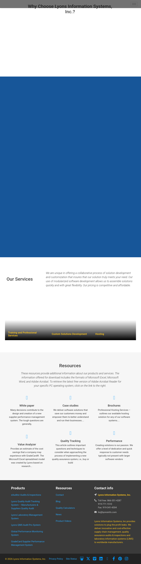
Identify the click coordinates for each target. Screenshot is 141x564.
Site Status (71, 558)
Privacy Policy (56, 558)
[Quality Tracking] (70, 433)
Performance (114, 441)
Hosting (99, 334)
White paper (26, 405)
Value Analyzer (27, 444)
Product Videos (63, 521)
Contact (60, 495)
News (59, 514)
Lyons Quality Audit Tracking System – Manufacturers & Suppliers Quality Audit (25, 505)
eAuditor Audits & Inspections (26, 495)
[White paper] (26, 397)
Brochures (114, 405)
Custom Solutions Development (69, 334)
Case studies (71, 405)
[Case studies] (70, 397)
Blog (58, 501)
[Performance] (114, 433)
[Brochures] (114, 397)
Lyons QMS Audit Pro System (26, 525)
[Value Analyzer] (26, 436)
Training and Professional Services (22, 334)
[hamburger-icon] (134, 4)
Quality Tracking (70, 441)
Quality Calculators (65, 508)
